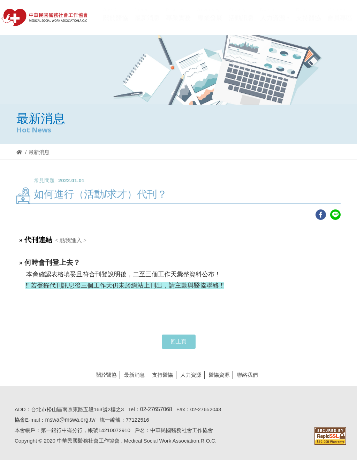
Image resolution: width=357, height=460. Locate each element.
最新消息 (132, 375)
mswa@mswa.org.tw (68, 420)
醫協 (45, 17)
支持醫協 (160, 375)
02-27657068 (154, 409)
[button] (275, 22)
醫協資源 (216, 375)
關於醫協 (103, 375)
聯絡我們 (245, 375)
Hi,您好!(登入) (293, 6)
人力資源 (188, 375)
